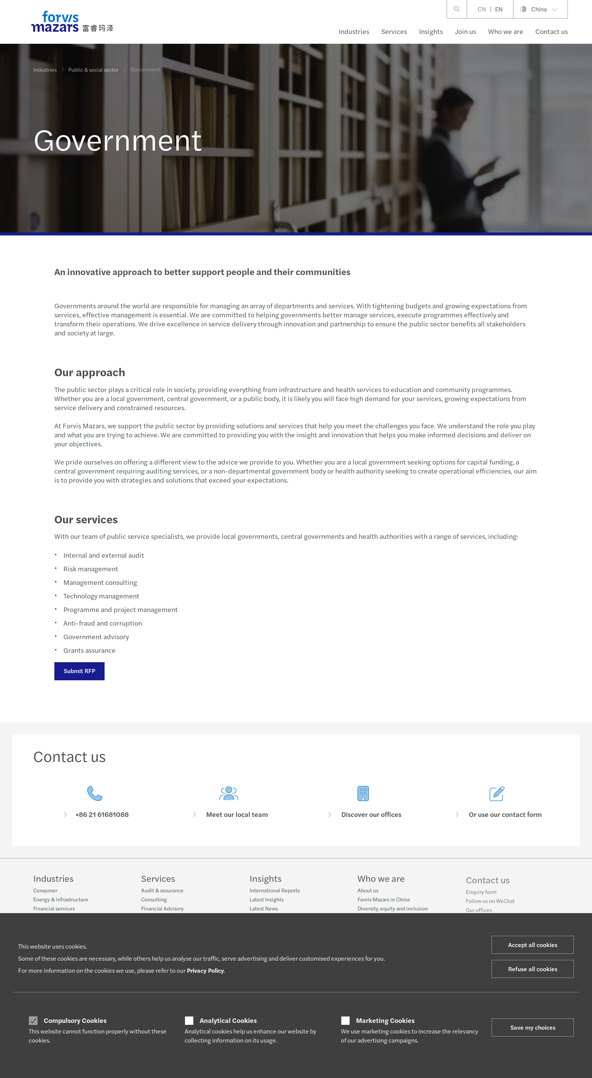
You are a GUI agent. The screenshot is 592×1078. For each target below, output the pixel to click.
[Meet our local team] (229, 810)
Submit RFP (79, 670)
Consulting (154, 902)
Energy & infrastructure (60, 899)
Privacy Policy (205, 970)
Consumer (45, 890)
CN (482, 9)
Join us (465, 31)
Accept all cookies (532, 944)
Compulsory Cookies (75, 1020)
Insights (431, 31)
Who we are (505, 31)
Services (394, 31)
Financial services (54, 908)
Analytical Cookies (228, 1020)
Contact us (551, 31)
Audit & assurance (162, 893)
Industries (354, 31)
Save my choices (532, 1027)
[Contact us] (95, 802)
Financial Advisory (162, 911)
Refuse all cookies (532, 968)
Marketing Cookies (385, 1020)
